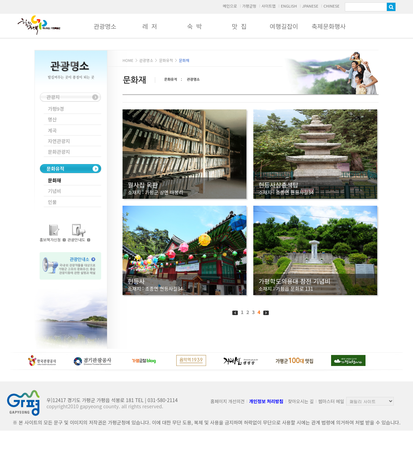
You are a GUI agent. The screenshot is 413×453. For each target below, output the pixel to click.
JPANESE (310, 6)
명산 (52, 119)
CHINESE (332, 6)
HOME (128, 60)
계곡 (52, 130)
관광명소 (105, 26)
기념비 (54, 191)
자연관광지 (59, 141)
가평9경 (56, 109)
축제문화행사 (328, 26)
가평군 (39, 25)
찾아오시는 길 (301, 401)
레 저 (149, 26)
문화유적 (55, 168)
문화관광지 (59, 152)
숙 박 (194, 26)
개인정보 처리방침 (266, 401)
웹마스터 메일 (331, 401)
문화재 (54, 180)
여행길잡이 (284, 26)
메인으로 (230, 6)
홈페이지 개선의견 (228, 401)
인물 (52, 202)
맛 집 (239, 26)
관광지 (53, 97)
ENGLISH (289, 6)
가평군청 (249, 6)
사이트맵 (269, 6)
